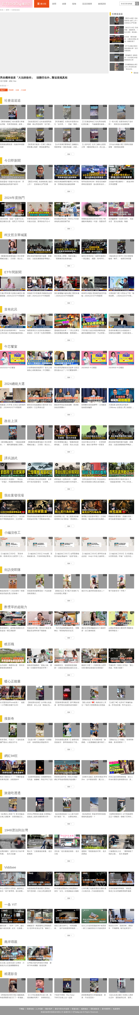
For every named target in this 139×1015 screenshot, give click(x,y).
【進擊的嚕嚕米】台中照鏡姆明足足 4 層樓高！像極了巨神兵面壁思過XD (121, 816)
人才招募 (39, 1009)
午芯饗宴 (10, 346)
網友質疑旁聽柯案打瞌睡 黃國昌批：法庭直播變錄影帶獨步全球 (39, 258)
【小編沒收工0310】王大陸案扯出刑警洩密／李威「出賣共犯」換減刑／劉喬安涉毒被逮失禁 (121, 556)
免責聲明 (116, 1009)
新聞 (54, 4)
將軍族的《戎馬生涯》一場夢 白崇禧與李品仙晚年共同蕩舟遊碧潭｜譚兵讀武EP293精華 (66, 481)
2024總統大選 (14, 384)
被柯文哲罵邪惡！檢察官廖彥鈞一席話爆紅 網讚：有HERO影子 (93, 258)
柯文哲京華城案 (15, 235)
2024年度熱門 (14, 197)
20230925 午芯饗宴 (89, 368)
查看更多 (4, 86)
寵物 (74, 4)
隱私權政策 (95, 1009)
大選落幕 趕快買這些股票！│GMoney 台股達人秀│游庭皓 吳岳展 (121, 407)
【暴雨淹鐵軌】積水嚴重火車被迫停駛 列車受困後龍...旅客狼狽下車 (12, 124)
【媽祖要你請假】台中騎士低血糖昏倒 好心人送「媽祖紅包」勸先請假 (39, 705)
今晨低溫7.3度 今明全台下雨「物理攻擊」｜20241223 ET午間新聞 (121, 295)
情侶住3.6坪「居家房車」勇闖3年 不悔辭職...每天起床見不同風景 (121, 928)
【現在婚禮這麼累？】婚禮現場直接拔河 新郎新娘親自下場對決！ (66, 742)
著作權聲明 (106, 1009)
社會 (17, 90)
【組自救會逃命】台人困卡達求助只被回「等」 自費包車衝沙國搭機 (66, 816)
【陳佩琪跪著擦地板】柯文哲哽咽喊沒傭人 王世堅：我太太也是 (12, 258)
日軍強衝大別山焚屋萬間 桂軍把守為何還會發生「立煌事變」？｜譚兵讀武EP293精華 (39, 481)
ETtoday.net (77, 1012)
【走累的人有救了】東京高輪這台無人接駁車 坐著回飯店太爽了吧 (12, 816)
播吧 (16, 4)
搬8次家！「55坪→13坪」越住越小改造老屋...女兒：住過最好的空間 (12, 928)
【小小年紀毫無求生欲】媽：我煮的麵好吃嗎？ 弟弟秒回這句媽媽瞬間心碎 (39, 997)
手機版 (21, 1009)
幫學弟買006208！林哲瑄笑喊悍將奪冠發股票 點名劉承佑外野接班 (93, 184)
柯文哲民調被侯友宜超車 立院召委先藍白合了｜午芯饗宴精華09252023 (66, 370)
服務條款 (84, 1009)
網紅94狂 (11, 756)
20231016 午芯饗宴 (7, 368)
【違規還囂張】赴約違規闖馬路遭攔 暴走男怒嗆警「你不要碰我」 (39, 124)
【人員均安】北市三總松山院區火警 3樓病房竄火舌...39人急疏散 (94, 147)
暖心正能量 (12, 681)
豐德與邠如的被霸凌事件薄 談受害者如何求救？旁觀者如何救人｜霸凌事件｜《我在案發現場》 (39, 519)
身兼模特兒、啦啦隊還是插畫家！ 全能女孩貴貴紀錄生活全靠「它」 (66, 667)
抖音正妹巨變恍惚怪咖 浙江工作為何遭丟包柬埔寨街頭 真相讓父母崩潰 (121, 779)
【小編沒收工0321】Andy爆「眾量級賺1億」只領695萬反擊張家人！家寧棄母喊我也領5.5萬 (39, 556)
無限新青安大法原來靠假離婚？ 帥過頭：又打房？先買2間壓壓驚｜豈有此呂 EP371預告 (39, 333)
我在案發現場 (14, 495)
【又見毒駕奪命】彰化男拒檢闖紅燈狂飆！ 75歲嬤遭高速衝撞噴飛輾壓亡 (93, 124)
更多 (69, 154)
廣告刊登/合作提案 (62, 1009)
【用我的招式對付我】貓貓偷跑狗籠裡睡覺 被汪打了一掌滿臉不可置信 (12, 997)
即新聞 (11, 90)
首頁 (1, 10)
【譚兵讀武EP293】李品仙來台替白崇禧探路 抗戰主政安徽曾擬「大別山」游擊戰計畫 (93, 481)
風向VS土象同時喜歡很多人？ (93, 591)
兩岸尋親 (10, 942)
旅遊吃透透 (12, 793)
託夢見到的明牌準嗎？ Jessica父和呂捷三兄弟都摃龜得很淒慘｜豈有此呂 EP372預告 (12, 333)
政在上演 (10, 421)
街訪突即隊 (12, 570)
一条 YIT (10, 904)
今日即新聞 (12, 160)
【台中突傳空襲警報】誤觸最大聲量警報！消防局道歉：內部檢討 (66, 147)
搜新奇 (9, 718)
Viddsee (10, 867)
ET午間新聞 (13, 272)
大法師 (23, 90)
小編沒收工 (12, 532)
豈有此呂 (10, 309)
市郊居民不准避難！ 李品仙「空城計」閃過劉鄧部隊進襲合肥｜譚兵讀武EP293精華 (12, 481)
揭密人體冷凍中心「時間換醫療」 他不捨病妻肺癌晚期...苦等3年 (66, 928)
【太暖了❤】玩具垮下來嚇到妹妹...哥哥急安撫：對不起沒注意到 (121, 705)
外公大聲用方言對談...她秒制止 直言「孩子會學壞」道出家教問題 (12, 891)
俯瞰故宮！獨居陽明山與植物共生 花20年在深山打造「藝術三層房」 (39, 928)
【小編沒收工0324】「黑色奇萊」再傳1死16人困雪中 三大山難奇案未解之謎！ (12, 556)
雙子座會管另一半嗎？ (117, 591)
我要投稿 (30, 1009)
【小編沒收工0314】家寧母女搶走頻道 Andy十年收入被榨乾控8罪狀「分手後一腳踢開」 (93, 556)
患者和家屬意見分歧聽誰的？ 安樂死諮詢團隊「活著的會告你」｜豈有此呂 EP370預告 (121, 333)
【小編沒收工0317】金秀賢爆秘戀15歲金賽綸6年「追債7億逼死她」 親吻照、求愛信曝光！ (66, 556)
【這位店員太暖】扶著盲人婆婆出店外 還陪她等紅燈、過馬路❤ (121, 997)
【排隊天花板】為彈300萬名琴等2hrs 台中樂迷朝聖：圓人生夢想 (94, 779)
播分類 (43, 4)
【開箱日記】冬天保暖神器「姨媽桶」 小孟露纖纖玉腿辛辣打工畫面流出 (93, 742)
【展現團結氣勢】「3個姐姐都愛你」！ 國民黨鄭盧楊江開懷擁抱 (12, 444)
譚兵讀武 (10, 458)
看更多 (136, 73)
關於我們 (48, 1009)
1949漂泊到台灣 (16, 830)
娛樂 (64, 4)
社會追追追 (16, 10)
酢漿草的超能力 (15, 607)
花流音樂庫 (87, 4)
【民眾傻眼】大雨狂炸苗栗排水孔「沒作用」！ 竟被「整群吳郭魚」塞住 (66, 124)
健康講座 (102, 4)
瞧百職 (9, 644)
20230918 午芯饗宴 (116, 368)
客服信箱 (75, 1009)
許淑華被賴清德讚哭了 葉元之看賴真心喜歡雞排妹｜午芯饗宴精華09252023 (39, 370)
